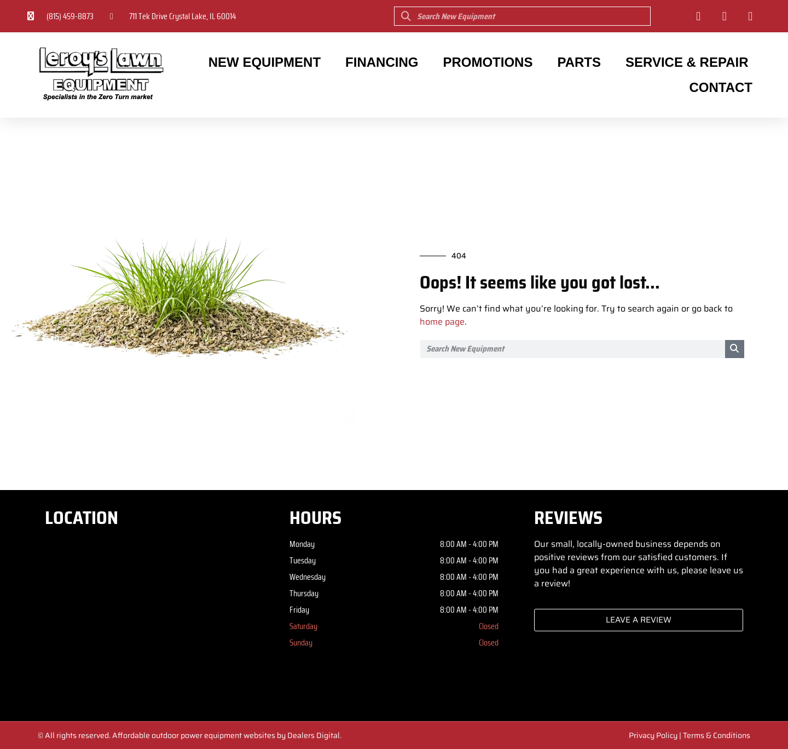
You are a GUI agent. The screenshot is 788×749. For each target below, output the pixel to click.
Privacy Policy (653, 735)
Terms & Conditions (716, 735)
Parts (579, 62)
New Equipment (264, 62)
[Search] (734, 349)
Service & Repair (687, 62)
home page (442, 322)
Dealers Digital (313, 735)
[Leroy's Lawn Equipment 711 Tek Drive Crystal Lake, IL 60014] (149, 620)
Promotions (487, 62)
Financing (381, 62)
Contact (720, 87)
